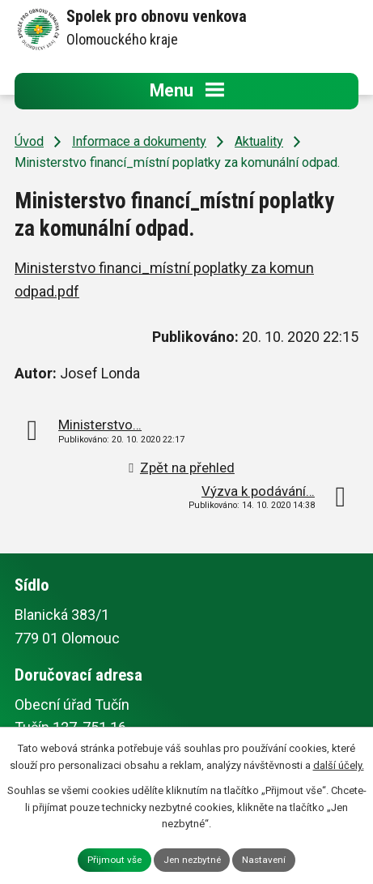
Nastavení (264, 859)
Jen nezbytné (192, 859)
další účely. (338, 765)
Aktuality (259, 141)
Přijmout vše (114, 859)
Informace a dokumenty (139, 141)
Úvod (29, 141)
